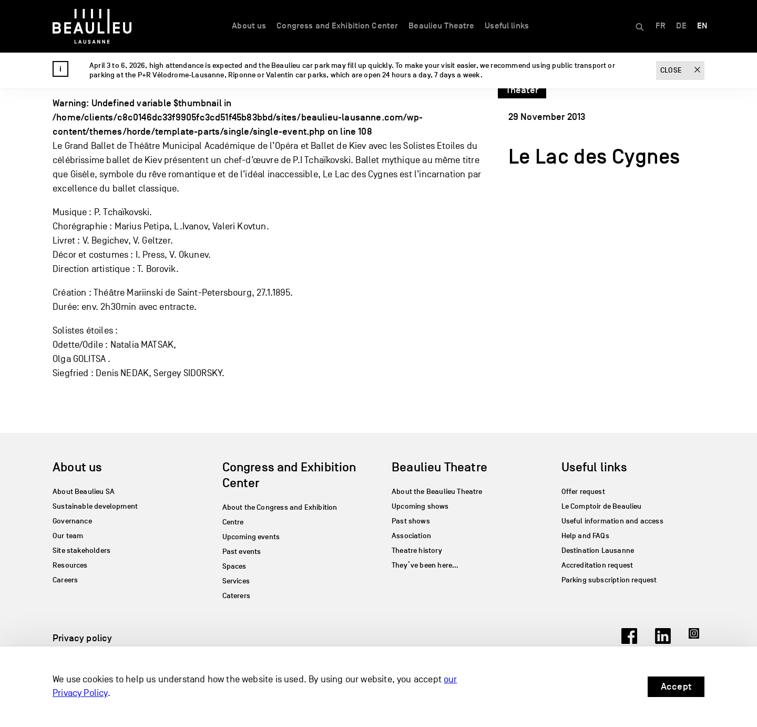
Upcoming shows (420, 506)
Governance (72, 521)
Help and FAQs (585, 535)
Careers (65, 579)
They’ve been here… (425, 565)
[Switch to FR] (660, 26)
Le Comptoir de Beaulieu (601, 506)
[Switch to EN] (702, 26)
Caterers (236, 595)
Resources (70, 565)
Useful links (507, 26)
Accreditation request (597, 565)
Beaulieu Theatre (441, 26)
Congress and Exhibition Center (337, 26)
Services (236, 581)
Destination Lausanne (598, 550)
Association (411, 535)
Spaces (234, 566)
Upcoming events (251, 536)
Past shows (411, 521)
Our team (68, 535)
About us (249, 26)
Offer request (583, 491)
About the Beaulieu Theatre (437, 491)
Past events (241, 551)
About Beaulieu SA (84, 491)
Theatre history (417, 550)
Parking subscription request (609, 579)
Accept (676, 686)
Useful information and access (612, 521)
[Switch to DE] (681, 26)
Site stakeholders (81, 550)
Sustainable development (95, 506)
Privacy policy (82, 638)
